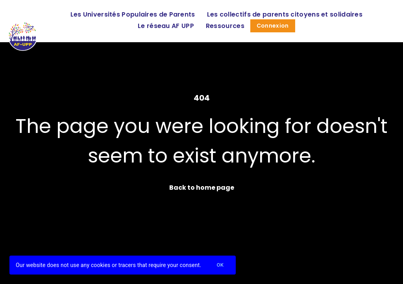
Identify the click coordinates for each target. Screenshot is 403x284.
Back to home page (201, 187)
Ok (220, 265)
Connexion (273, 26)
